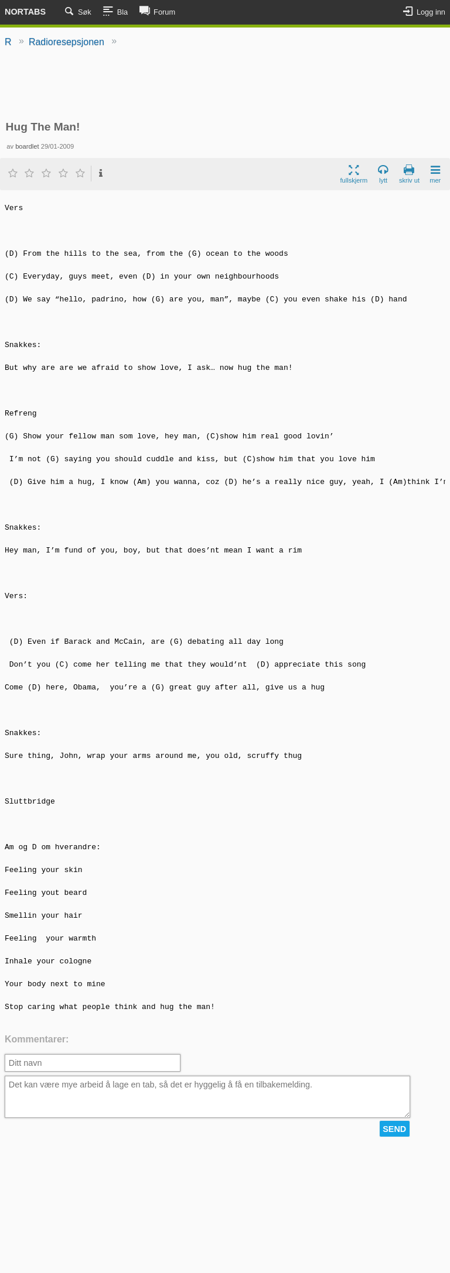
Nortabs (25, 11)
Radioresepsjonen (66, 42)
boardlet (27, 146)
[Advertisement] (225, 85)
